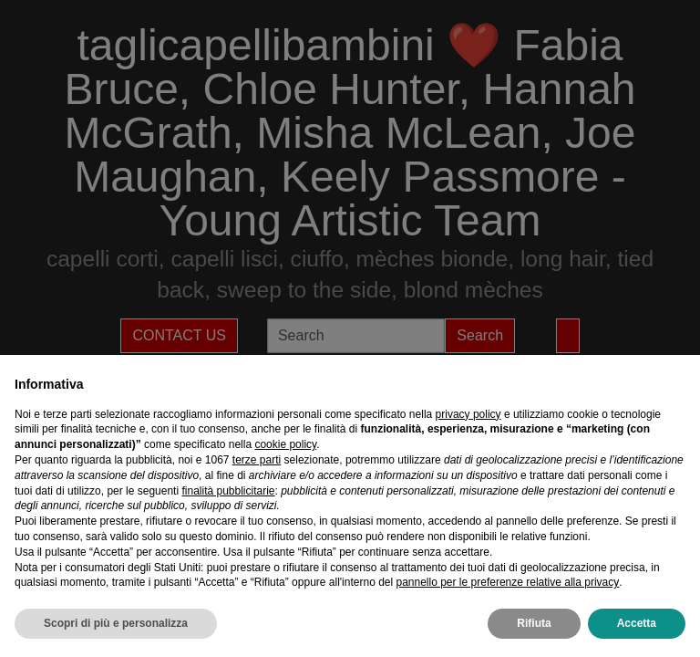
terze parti (256, 460)
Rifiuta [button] (534, 623)
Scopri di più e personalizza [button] (116, 623)
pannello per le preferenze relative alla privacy (507, 582)
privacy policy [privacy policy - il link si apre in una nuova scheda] (468, 414)
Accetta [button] (636, 623)
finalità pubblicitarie (227, 491)
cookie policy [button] (285, 444)
